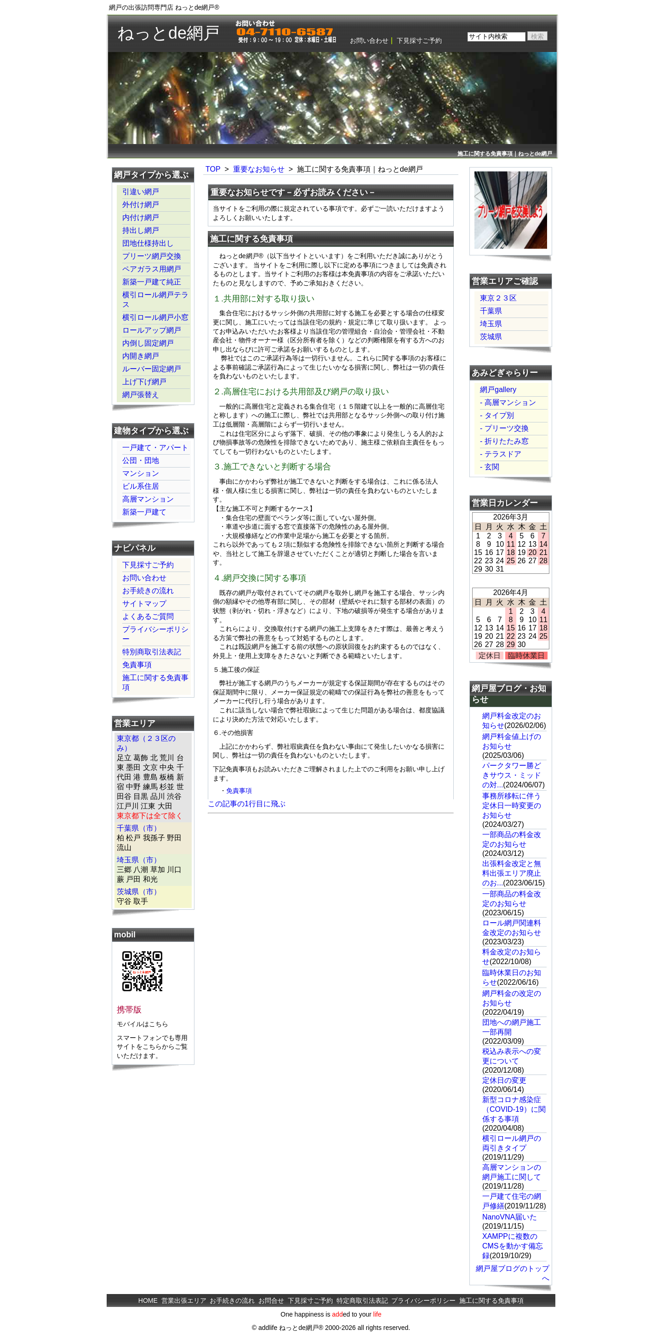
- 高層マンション (508, 402)
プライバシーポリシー (155, 634)
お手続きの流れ (148, 591)
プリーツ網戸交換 (151, 256)
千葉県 (491, 311)
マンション (140, 473)
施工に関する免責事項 (155, 682)
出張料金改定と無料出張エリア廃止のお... (511, 873)
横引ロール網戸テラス (155, 299)
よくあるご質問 (148, 616)
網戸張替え (140, 395)
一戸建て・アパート (155, 447)
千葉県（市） (139, 828)
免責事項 (239, 790)
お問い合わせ (369, 40)
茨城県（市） (139, 892)
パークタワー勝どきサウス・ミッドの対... (511, 775)
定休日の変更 (504, 1080)
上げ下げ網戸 (144, 382)
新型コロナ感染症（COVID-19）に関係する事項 (514, 1109)
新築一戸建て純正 (151, 282)
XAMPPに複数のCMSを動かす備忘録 (512, 1246)
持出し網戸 (140, 230)
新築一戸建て (144, 512)
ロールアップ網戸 (151, 330)
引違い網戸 (140, 192)
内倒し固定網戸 (148, 343)
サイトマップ (144, 603)
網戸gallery (498, 389)
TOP (213, 169)
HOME (148, 1300)
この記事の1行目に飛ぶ (246, 804)
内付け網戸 (140, 217)
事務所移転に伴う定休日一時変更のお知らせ (511, 805)
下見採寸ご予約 (419, 40)
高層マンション (148, 499)
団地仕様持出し (148, 243)
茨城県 (491, 337)
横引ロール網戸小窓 (155, 317)
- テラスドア (500, 454)
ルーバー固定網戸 (151, 369)
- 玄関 (489, 467)
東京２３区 (498, 298)
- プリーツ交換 (504, 428)
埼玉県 (491, 324)
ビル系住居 (140, 486)
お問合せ (271, 1300)
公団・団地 (140, 460)
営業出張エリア (183, 1300)
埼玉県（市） (139, 860)
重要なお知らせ (259, 169)
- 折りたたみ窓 (504, 441)
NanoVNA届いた (509, 1217)
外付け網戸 (140, 204)
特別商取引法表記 (151, 652)
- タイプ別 (497, 415)
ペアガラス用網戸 (151, 269)
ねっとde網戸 (168, 32)
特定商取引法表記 (362, 1300)
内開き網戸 (140, 356)
